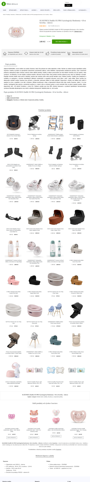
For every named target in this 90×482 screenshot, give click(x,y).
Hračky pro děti (44, 10)
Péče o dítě (56, 10)
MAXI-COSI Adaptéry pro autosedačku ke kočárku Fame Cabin (13, 166)
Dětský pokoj (24, 10)
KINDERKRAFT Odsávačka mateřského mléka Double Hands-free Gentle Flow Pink (34, 197)
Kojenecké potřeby (58, 396)
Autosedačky (82, 10)
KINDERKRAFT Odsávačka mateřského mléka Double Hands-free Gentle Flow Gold (55, 197)
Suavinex (59, 31)
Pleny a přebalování (69, 10)
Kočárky (34, 10)
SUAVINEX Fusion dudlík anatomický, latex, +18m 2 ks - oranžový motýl (33, 430)
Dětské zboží (12, 10)
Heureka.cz (13, 14)
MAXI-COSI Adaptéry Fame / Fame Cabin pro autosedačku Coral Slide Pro (13, 230)
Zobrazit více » (78, 31)
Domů (4, 10)
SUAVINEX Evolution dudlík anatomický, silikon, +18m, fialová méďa (12, 430)
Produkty (8, 14)
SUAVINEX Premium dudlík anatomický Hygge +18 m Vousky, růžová (78, 430)
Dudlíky (45, 396)
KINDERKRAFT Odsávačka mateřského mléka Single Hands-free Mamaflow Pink (34, 262)
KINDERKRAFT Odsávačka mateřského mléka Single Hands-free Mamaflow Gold (13, 197)
